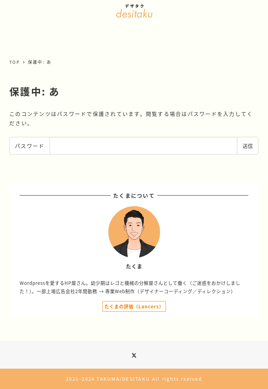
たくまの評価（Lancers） (134, 306)
